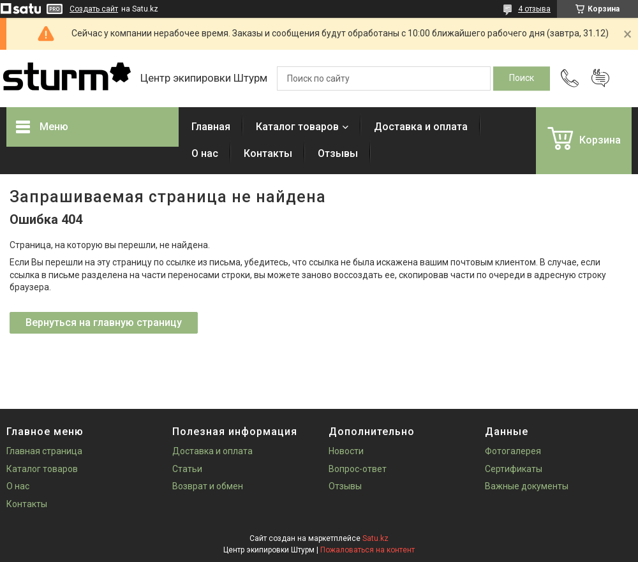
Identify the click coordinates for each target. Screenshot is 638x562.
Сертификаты (513, 469)
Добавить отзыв (600, 78)
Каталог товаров (297, 127)
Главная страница (44, 451)
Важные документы (526, 486)
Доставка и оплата (421, 127)
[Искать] (521, 78)
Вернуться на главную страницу (104, 322)
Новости (346, 451)
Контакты (268, 153)
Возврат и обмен (207, 486)
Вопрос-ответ (358, 469)
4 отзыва (534, 8)
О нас (204, 153)
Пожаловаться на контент (367, 549)
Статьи (187, 469)
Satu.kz (375, 538)
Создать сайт (94, 8)
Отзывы (338, 153)
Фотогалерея (513, 451)
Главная (210, 127)
